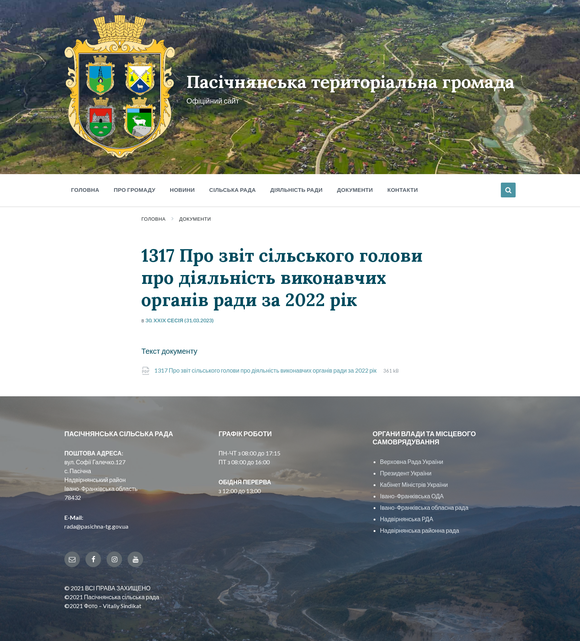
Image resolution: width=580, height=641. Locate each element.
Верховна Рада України (411, 458)
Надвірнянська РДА (406, 516)
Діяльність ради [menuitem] (296, 187)
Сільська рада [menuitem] (232, 187)
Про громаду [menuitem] (134, 187)
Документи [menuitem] (355, 187)
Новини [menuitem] (182, 187)
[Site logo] (118, 153)
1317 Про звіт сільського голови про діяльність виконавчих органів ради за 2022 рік (266, 367)
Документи (195, 216)
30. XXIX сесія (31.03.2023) (179, 318)
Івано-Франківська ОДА (412, 493)
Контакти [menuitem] (402, 187)
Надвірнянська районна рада (419, 527)
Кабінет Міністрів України (414, 481)
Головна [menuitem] (85, 187)
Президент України (405, 470)
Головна (153, 216)
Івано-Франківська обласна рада (424, 504)
